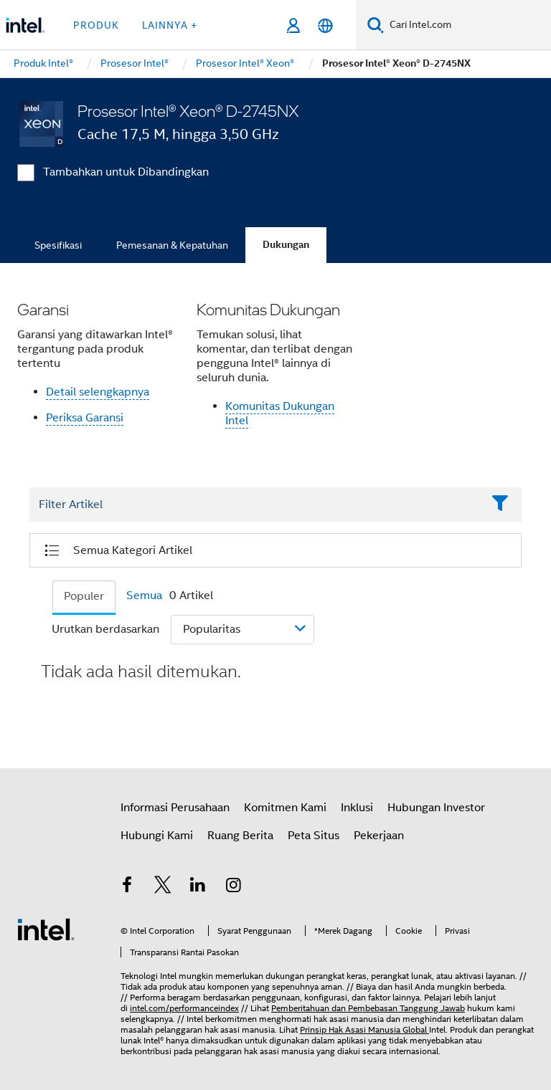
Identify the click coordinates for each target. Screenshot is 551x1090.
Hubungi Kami (157, 835)
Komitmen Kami (285, 807)
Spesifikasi (58, 245)
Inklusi (357, 807)
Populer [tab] (84, 596)
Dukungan (286, 245)
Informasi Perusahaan (175, 807)
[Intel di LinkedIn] (198, 887)
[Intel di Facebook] (127, 887)
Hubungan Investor (436, 807)
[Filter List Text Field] (255, 505)
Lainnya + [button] (169, 25)
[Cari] (375, 25)
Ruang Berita (240, 835)
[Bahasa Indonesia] (325, 25)
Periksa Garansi (84, 418)
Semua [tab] (144, 595)
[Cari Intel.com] (467, 25)
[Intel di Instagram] (234, 887)
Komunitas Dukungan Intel (279, 413)
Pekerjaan (379, 835)
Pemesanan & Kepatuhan (172, 245)
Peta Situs (313, 835)
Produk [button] (96, 25)
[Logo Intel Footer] (46, 929)
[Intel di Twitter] (163, 887)
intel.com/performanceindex (184, 1008)
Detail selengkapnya (97, 392)
